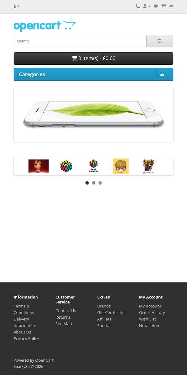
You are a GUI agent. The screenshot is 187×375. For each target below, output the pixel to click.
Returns (62, 317)
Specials (104, 325)
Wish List (147, 319)
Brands (104, 306)
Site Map (63, 323)
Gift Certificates (111, 312)
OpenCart (44, 360)
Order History (152, 312)
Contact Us (65, 310)
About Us (22, 332)
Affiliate (104, 319)
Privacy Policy (26, 338)
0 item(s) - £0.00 (93, 58)
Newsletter (149, 325)
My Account (150, 306)
